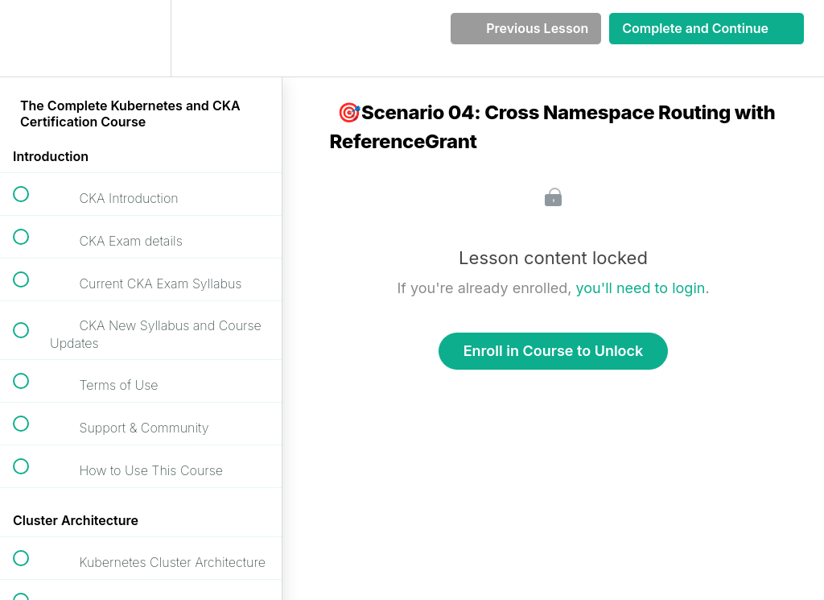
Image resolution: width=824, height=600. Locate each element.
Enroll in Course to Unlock (554, 350)
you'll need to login (641, 287)
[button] (30, 38)
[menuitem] (141, 38)
